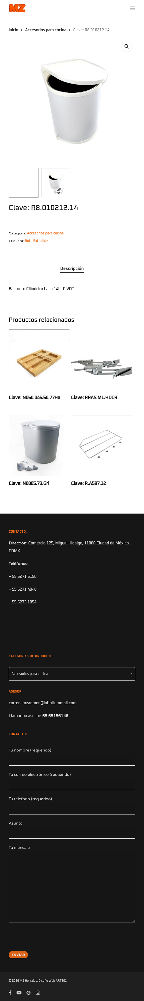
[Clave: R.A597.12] (101, 445)
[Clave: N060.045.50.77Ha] (39, 359)
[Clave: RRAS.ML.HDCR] (101, 359)
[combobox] (72, 674)
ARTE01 (61, 980)
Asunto (72, 830)
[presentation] (47, 940)
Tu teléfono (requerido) (72, 805)
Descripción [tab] (72, 269)
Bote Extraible (36, 241)
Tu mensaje (72, 885)
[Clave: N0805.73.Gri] (39, 445)
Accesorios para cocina (45, 30)
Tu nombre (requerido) (72, 757)
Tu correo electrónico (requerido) (72, 781)
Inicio (13, 30)
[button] (132, 8)
